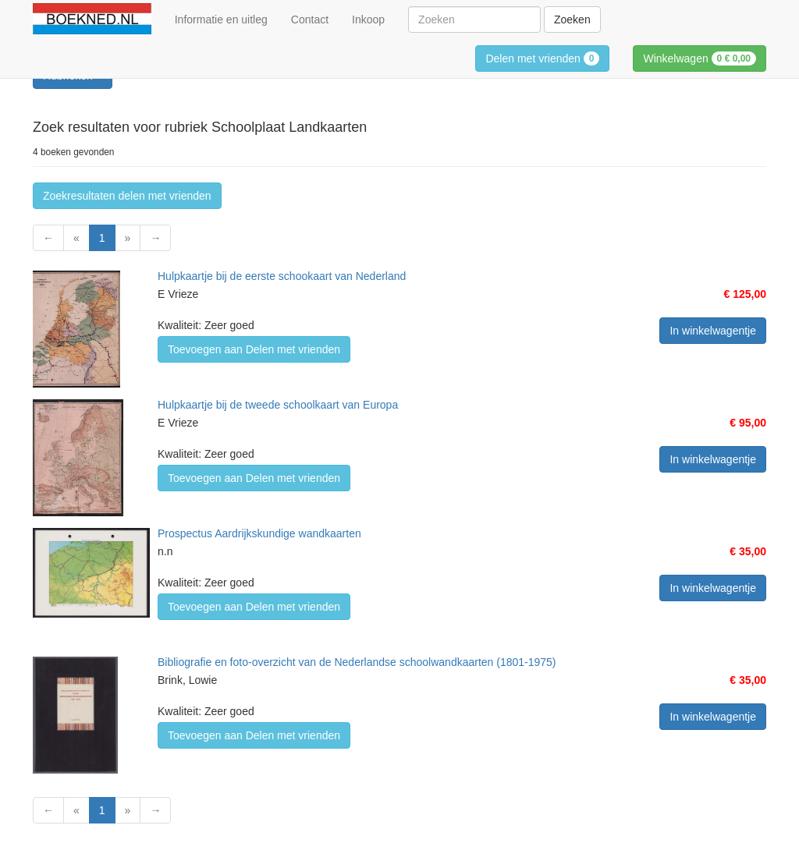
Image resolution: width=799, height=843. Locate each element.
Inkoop (368, 19)
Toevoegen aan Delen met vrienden (254, 349)
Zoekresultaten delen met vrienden (127, 195)
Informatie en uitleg (221, 19)
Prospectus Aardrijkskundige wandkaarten (259, 533)
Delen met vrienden (542, 58)
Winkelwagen (699, 58)
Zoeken (572, 19)
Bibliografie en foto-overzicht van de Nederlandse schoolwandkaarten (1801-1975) (357, 662)
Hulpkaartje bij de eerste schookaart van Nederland (282, 276)
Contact (309, 19)
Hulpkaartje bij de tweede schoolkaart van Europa (278, 404)
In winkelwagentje (712, 330)
